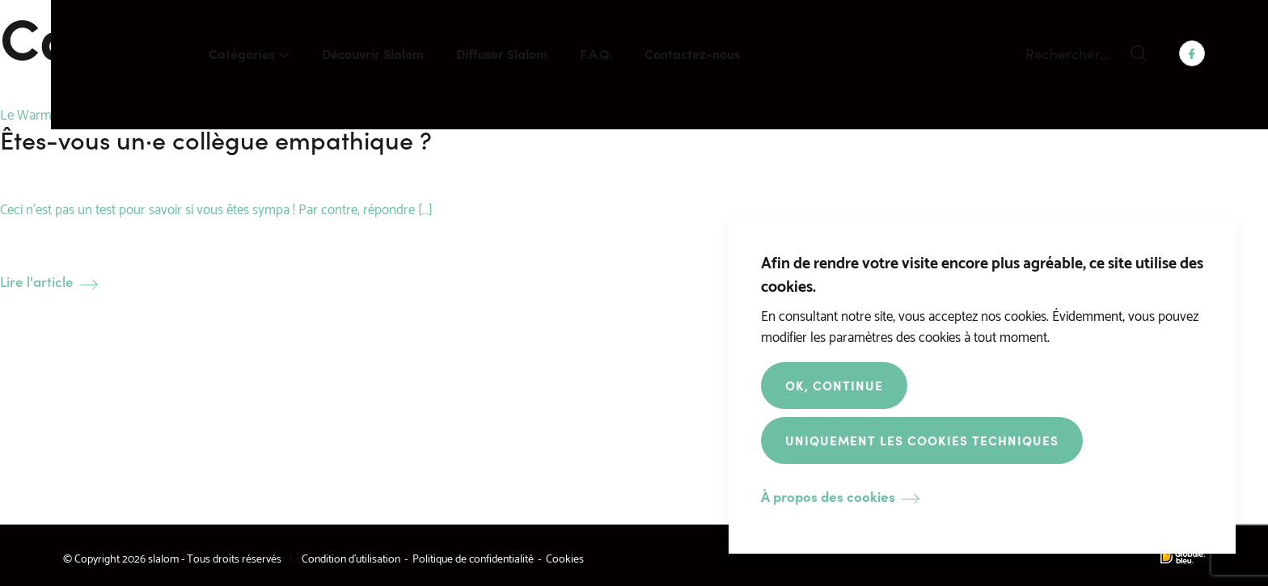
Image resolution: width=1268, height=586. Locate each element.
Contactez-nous (692, 53)
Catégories (242, 53)
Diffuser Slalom (501, 53)
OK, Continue (834, 385)
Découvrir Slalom (373, 53)
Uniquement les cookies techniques (922, 440)
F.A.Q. (596, 53)
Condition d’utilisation (351, 557)
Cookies (565, 557)
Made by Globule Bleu (1182, 557)
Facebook (1192, 53)
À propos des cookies (828, 496)
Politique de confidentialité (473, 557)
